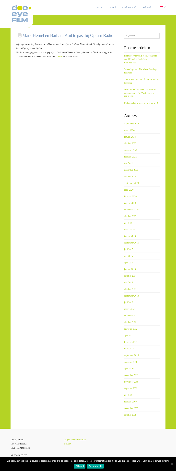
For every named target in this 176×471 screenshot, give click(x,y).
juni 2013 (128, 302)
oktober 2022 (130, 143)
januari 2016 (130, 236)
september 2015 (131, 243)
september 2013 (131, 296)
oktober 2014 (130, 276)
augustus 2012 (130, 329)
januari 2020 (130, 203)
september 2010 (131, 355)
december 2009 (131, 375)
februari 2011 (130, 348)
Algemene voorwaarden (75, 439)
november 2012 (131, 315)
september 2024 (131, 123)
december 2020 (131, 170)
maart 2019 (129, 229)
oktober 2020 (130, 176)
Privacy (67, 443)
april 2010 (128, 368)
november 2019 (131, 209)
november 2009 (131, 382)
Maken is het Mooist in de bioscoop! (141, 103)
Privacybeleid (95, 466)
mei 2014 (128, 282)
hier (60, 56)
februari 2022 (130, 157)
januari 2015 (130, 269)
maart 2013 (129, 309)
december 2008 (131, 408)
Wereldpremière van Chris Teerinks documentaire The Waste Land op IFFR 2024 (140, 93)
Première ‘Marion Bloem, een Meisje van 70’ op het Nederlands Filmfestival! (141, 59)
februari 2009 (130, 401)
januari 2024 (130, 137)
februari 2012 (130, 342)
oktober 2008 (130, 415)
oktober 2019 (130, 216)
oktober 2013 (130, 289)
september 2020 (131, 183)
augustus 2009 (130, 388)
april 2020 (128, 190)
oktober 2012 (130, 322)
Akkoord (80, 466)
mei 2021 (128, 163)
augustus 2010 (130, 362)
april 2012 (128, 335)
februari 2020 (130, 196)
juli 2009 (128, 395)
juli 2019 (128, 223)
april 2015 (128, 262)
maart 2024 (129, 130)
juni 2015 (128, 249)
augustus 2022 (130, 150)
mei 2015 (128, 256)
